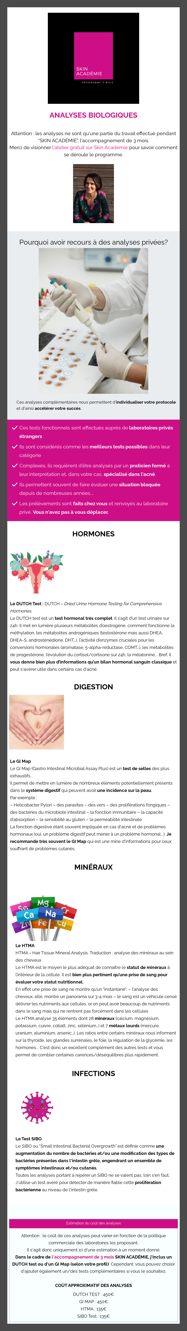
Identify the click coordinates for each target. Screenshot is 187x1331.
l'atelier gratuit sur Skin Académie (89, 147)
